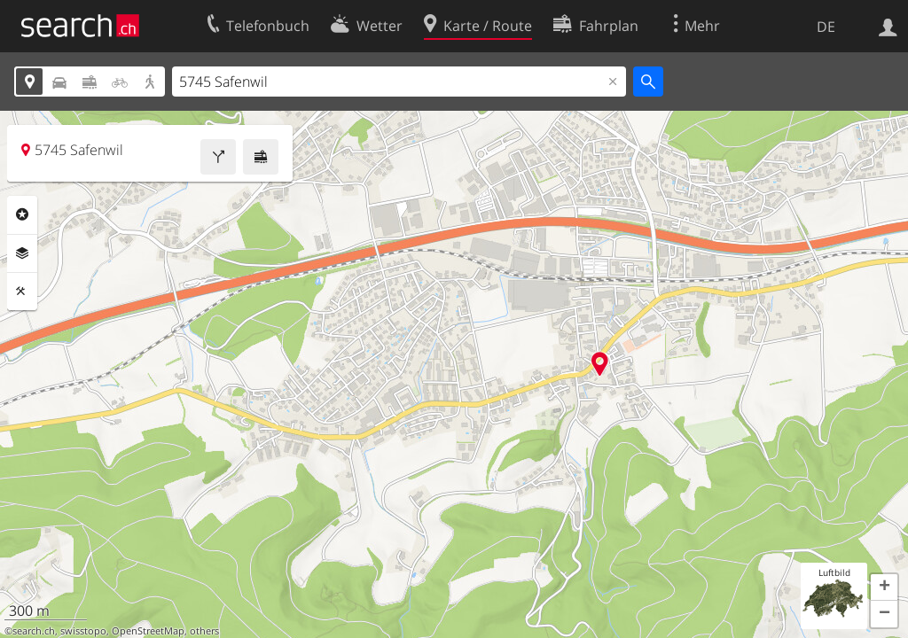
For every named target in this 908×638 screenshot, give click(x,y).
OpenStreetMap (148, 631)
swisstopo (83, 631)
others (204, 631)
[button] (884, 587)
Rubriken (22, 214)
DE (826, 26)
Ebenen (22, 253)
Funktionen (22, 291)
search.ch (33, 631)
